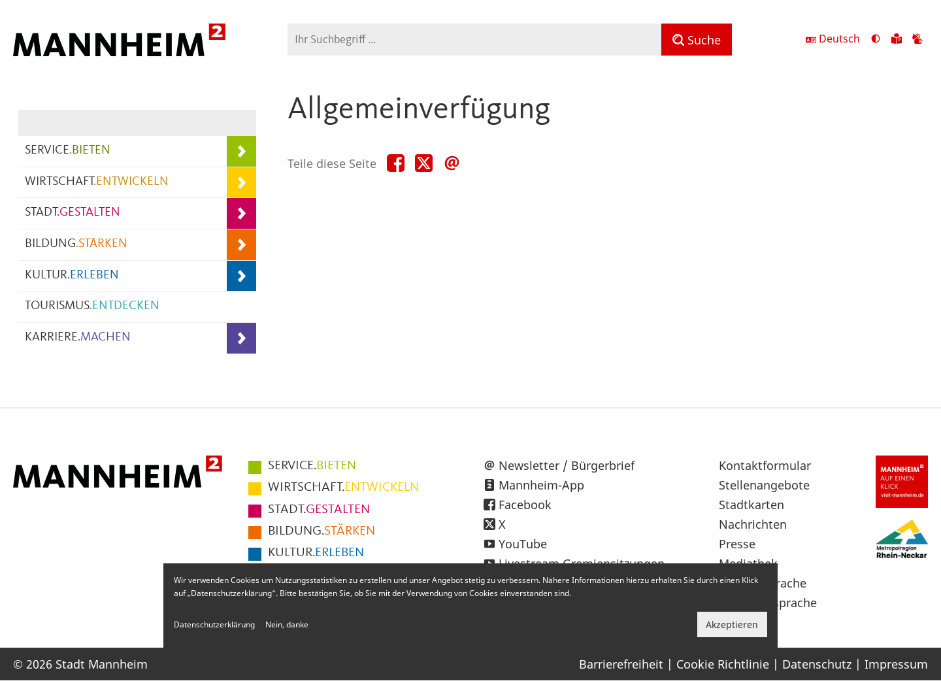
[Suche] (696, 40)
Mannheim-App (541, 485)
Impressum (896, 664)
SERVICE (67, 150)
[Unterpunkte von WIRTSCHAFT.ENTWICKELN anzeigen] (241, 182)
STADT (72, 213)
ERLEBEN (316, 552)
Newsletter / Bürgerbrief (567, 465)
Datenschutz (816, 664)
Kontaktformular (765, 465)
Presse (737, 544)
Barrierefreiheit (621, 664)
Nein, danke (286, 624)
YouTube (523, 544)
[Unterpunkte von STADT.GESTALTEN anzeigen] (241, 213)
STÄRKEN (321, 531)
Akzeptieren (732, 624)
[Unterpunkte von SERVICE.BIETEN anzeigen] (241, 151)
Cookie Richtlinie (722, 664)
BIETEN (312, 466)
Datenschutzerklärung (214, 624)
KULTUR (72, 275)
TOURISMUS (92, 306)
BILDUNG (76, 244)
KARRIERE (78, 337)
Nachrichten (753, 524)
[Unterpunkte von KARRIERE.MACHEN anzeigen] (241, 338)
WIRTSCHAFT (97, 182)
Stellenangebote (764, 485)
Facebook (525, 504)
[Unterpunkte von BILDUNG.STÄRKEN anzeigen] (241, 244)
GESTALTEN (319, 509)
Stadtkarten (751, 504)
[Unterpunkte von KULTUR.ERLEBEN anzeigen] (241, 276)
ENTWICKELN (343, 487)
